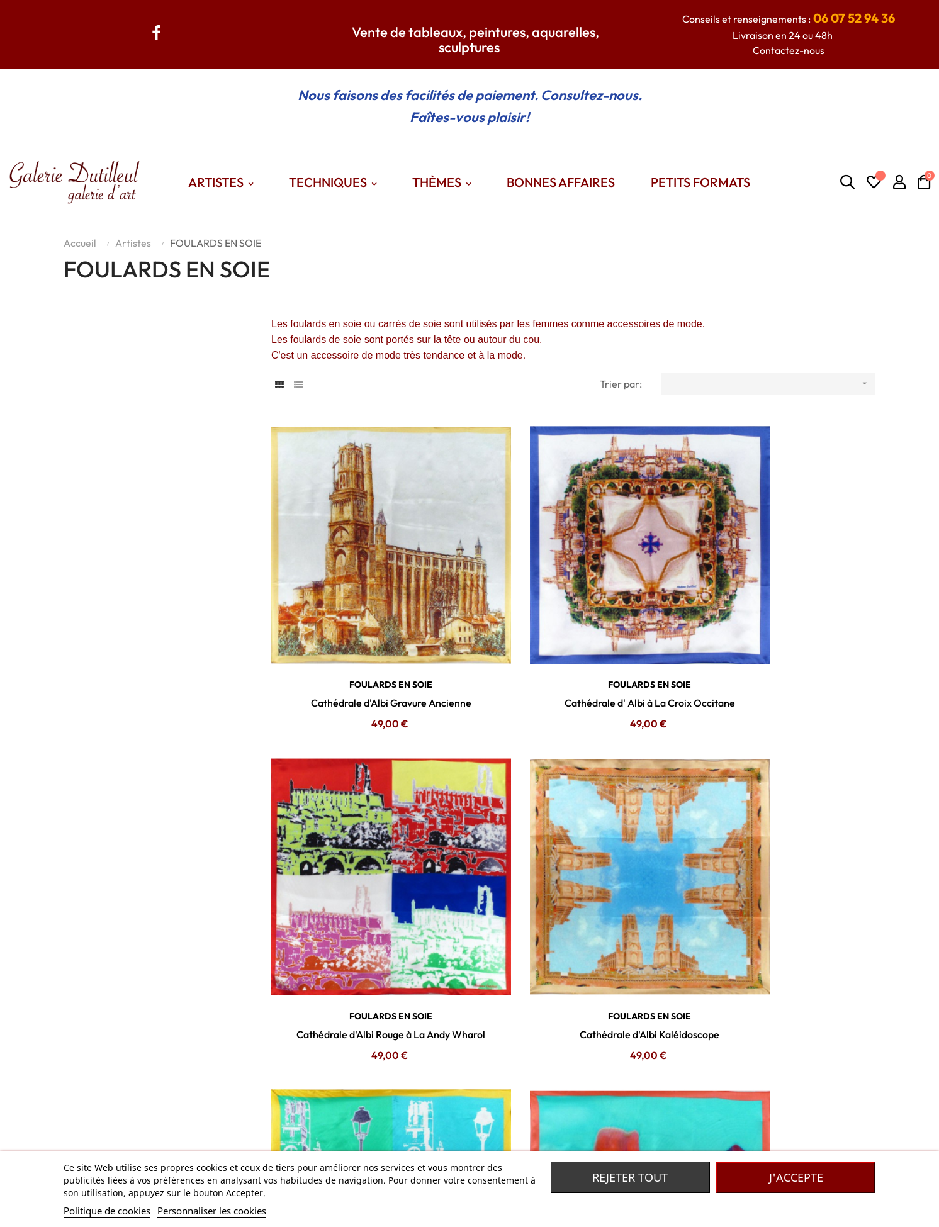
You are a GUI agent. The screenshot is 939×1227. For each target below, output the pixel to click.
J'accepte (796, 1177)
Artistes (340, 1122)
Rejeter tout (630, 1177)
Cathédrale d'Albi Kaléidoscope (366, 932)
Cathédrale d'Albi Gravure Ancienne (365, 652)
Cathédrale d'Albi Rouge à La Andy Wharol (781, 652)
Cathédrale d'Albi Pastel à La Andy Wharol (573, 932)
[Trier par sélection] (768, 384)
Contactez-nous (788, 50)
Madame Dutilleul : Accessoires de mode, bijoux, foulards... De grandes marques (656, 1122)
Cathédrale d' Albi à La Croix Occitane (573, 652)
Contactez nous (200, 1122)
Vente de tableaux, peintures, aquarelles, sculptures (475, 39)
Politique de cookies (107, 1210)
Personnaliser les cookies (211, 1210)
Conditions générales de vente (234, 1141)
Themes (340, 1141)
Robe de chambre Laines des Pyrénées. (566, 1141)
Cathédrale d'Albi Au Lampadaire (781, 932)
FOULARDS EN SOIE (365, 633)
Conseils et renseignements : (788, 19)
